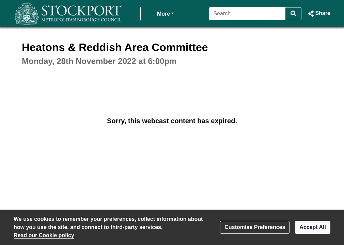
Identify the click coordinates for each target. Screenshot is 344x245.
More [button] (165, 13)
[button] (318, 13)
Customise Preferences (254, 227)
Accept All (312, 227)
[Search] (247, 13)
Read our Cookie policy (44, 235)
